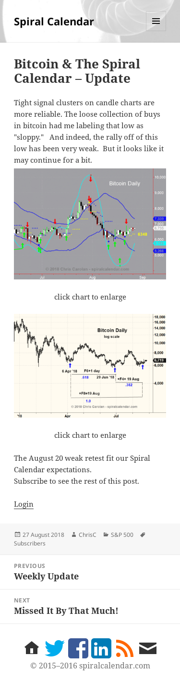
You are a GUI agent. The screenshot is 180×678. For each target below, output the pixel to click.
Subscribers (30, 543)
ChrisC (87, 535)
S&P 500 (122, 535)
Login (24, 504)
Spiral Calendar (54, 21)
